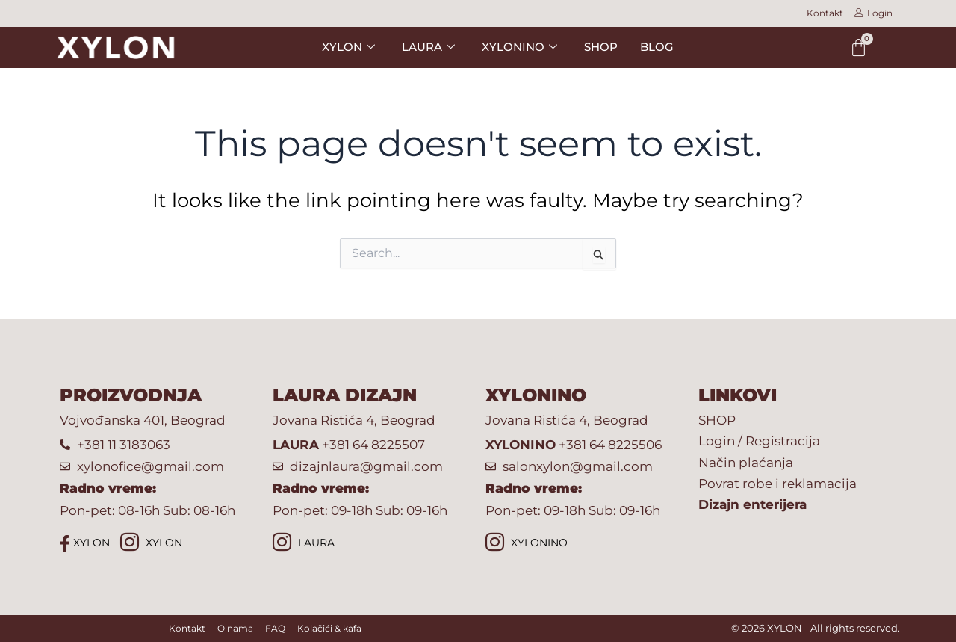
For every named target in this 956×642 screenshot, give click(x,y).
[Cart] (858, 47)
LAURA (304, 543)
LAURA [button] (428, 47)
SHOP (601, 47)
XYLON (85, 543)
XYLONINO (526, 543)
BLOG (657, 47)
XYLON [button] (348, 47)
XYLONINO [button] (519, 47)
